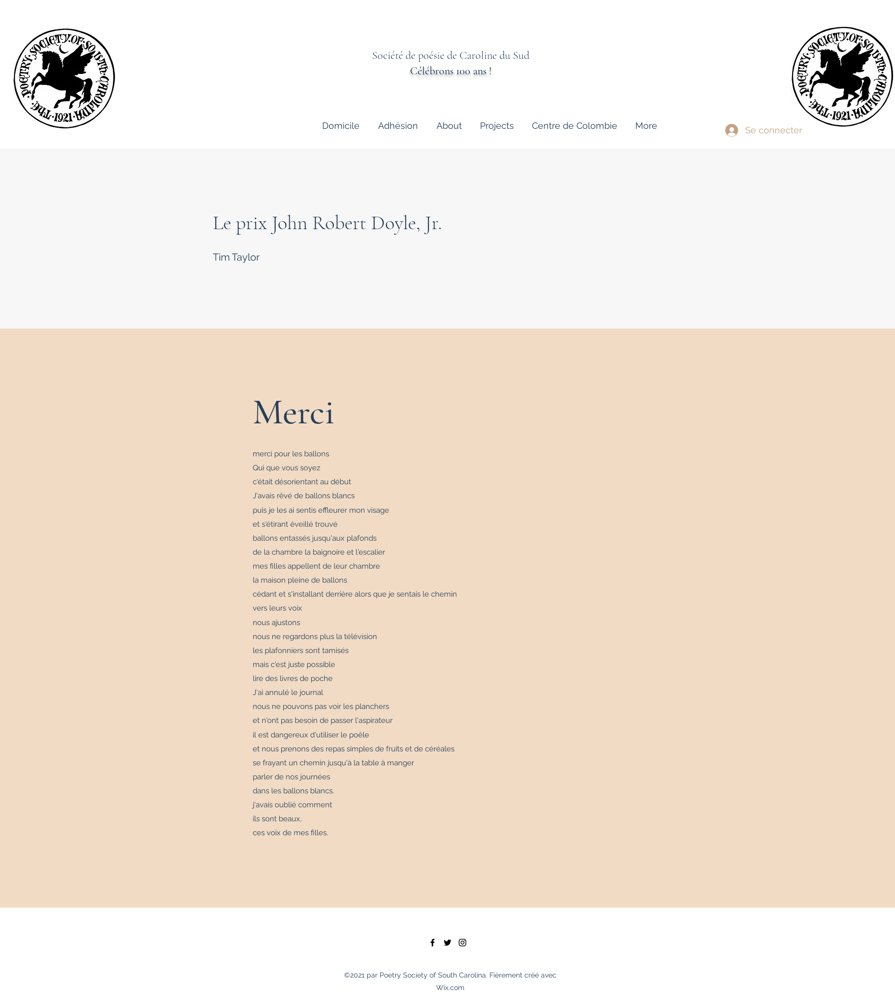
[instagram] (462, 943)
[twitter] (447, 943)
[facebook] (433, 943)
